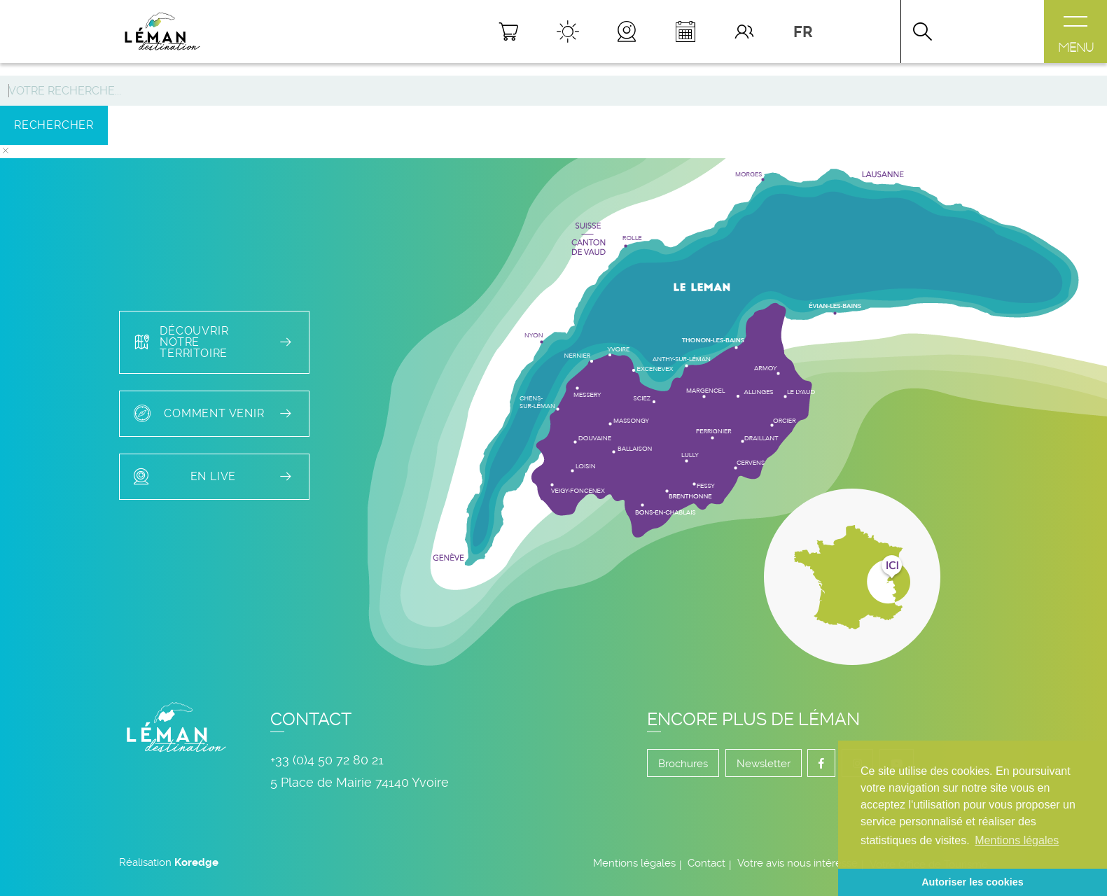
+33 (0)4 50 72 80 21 (327, 759)
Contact (706, 863)
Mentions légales (634, 863)
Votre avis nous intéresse (797, 863)
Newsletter (764, 763)
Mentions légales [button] (1017, 840)
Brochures (683, 763)
